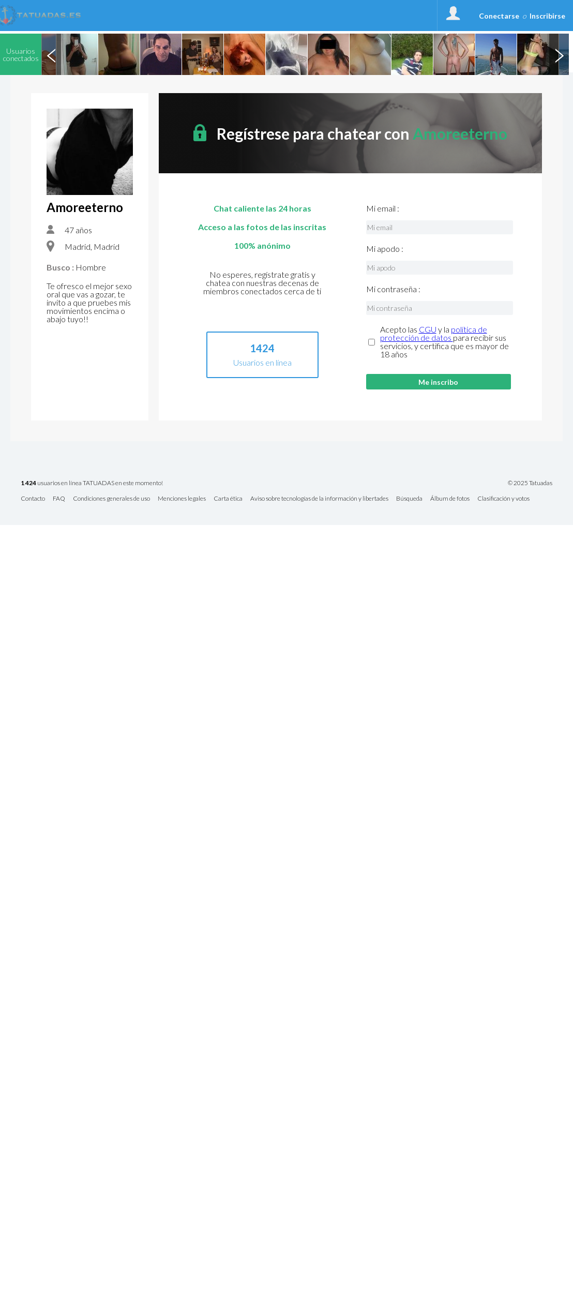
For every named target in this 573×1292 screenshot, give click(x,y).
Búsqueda (409, 498)
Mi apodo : (384, 249)
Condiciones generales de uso (111, 498)
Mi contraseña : (393, 289)
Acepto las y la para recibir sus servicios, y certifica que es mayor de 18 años (444, 341)
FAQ (59, 498)
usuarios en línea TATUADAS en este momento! (92, 483)
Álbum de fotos (450, 498)
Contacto (33, 498)
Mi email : (382, 208)
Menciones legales (182, 498)
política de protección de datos (433, 333)
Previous (51, 54)
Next (559, 54)
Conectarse (499, 15)
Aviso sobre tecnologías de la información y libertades (319, 498)
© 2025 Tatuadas (530, 483)
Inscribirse (547, 15)
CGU (427, 329)
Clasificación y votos (503, 498)
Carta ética (228, 498)
